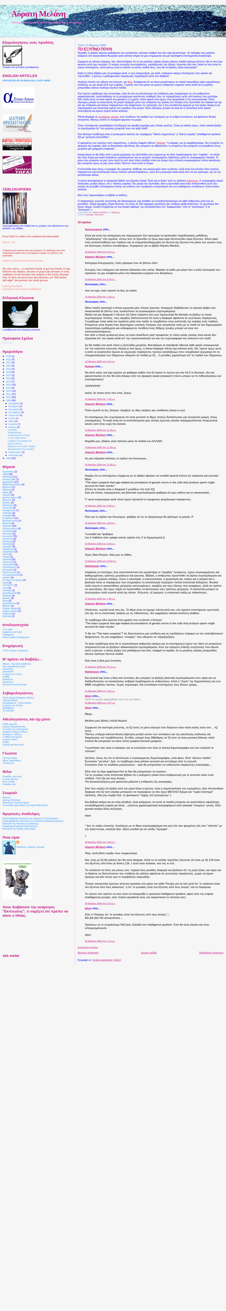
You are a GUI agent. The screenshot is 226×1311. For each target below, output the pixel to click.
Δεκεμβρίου (14, 403)
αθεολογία (8, 476)
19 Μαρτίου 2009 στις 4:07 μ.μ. (100, 361)
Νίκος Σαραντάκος (12, 760)
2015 (9, 381)
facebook (7, 613)
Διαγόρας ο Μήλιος (12, 734)
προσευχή (8, 562)
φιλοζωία (7, 595)
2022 (9, 359)
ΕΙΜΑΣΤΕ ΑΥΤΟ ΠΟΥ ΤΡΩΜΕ (21, 446)
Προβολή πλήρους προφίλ (30, 847)
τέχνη (5, 582)
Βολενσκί (7, 487)
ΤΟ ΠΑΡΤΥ (8, 585)
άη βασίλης (8, 471)
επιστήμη (89, 215)
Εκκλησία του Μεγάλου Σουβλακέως (21, 823)
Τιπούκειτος (8, 763)
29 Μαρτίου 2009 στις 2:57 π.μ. (100, 703)
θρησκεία (7, 526)
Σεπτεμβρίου (14, 412)
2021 (9, 362)
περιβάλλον (8, 551)
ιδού (130, 82)
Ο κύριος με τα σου (12, 674)
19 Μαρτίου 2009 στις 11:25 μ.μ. (100, 430)
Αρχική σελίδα (149, 952)
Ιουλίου (12, 418)
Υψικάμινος (8, 634)
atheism (6, 606)
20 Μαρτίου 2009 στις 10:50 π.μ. (101, 561)
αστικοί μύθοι (9, 479)
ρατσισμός (8, 569)
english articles (10, 611)
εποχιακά (7, 515)
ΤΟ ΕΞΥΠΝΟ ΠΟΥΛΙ (17, 438)
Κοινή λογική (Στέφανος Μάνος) (18, 697)
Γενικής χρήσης (10, 779)
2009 (9, 400)
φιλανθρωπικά (10, 593)
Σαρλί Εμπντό (9, 572)
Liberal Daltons (10, 700)
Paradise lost (9, 784)
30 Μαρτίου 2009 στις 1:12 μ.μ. (100, 941)
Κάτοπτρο (192, 180)
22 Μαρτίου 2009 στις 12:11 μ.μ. (100, 667)
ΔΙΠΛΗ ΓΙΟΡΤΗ (15, 444)
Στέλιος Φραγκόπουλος (14, 726)
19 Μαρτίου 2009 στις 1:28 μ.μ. (100, 297)
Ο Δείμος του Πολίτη (13, 705)
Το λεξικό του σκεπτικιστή (15, 729)
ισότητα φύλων (10, 528)
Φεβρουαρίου (15, 452)
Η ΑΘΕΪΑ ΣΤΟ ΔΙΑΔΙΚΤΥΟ (20, 441)
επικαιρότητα (9, 510)
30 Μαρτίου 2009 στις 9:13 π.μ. (100, 903)
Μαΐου (11, 421)
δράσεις (6, 502)
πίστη (5, 554)
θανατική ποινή (10, 520)
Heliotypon (92, 566)
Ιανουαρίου (14, 455)
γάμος (6, 492)
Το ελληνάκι (8, 710)
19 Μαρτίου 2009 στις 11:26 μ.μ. (100, 447)
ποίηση (6, 557)
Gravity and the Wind (13, 744)
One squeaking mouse (14, 666)
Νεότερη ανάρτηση (88, 952)
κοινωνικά (99, 215)
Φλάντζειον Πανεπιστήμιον (16, 802)
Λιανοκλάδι (8, 671)
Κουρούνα (8, 682)
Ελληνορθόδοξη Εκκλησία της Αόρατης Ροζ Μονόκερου (30, 818)
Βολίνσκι (7, 489)
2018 (9, 372)
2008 (9, 458)
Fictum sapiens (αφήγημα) (16, 637)
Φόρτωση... (9, 343)
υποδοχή (7, 590)
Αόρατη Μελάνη (38, 13)
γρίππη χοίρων (10, 497)
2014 (9, 384)
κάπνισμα (7, 533)
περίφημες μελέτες (109, 116)
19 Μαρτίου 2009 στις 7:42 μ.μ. (100, 399)
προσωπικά (8, 564)
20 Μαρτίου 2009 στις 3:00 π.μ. (100, 523)
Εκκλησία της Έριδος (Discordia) (19, 828)
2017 (9, 375)
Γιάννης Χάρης (10, 758)
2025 (9, 356)
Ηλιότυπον (8, 669)
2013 (9, 388)
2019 (9, 369)
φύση (5, 600)
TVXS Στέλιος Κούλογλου (15, 650)
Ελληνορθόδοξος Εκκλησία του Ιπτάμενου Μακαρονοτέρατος (33, 821)
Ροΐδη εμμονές (10, 724)
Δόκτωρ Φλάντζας (12, 800)
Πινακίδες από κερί (12, 776)
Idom (88, 696)
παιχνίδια (7, 546)
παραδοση (8, 549)
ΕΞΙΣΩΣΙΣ (12, 430)
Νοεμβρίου (13, 406)
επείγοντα (7, 507)
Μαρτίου (12, 427)
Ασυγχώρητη (93, 229)
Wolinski (7, 616)
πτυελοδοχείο (9, 567)
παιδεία (6, 544)
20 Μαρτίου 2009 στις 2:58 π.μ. (100, 506)
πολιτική (7, 559)
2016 (9, 378)
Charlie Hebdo (10, 608)
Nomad (89, 366)
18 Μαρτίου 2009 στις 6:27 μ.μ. (100, 252)
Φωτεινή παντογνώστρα (15, 684)
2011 (9, 394)
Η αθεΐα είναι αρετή (12, 737)
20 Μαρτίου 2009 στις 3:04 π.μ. (100, 544)
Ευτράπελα (8, 518)
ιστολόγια (7, 531)
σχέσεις (6, 577)
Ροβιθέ (6, 676)
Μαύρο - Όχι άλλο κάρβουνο (17, 664)
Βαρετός (7, 797)
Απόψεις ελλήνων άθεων (15, 731)
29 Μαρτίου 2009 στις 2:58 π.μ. (100, 842)
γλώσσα (7, 495)
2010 (9, 397)
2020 (9, 365)
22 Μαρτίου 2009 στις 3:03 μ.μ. (100, 691)
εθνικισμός (8, 505)
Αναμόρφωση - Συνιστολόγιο (17, 703)
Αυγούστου (14, 415)
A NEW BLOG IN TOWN (19, 435)
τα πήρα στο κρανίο (12, 580)
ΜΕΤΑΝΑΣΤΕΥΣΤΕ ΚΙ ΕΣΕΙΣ (21, 449)
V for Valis (8, 629)
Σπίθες (6, 742)
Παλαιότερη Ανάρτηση (211, 952)
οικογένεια (8, 538)
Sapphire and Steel (12, 632)
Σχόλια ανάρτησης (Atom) (106, 960)
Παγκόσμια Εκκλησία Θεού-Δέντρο (20, 826)
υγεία (5, 588)
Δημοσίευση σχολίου (88, 947)
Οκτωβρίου (14, 409)
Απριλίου (13, 424)
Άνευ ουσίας (9, 781)
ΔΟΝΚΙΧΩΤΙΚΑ (14, 433)
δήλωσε (160, 143)
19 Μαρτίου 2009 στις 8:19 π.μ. (100, 279)
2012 (9, 391)
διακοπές (7, 500)
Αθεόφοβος (8, 708)
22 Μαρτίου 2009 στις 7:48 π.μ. (100, 599)
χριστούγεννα (9, 603)
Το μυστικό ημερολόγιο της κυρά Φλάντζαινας (25, 805)
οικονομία (7, 541)
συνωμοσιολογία (11, 575)
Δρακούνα (8, 679)
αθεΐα (5, 474)
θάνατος (7, 523)
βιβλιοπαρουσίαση (12, 484)
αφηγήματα (8, 482)
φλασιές (6, 598)
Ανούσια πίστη (10, 739)
